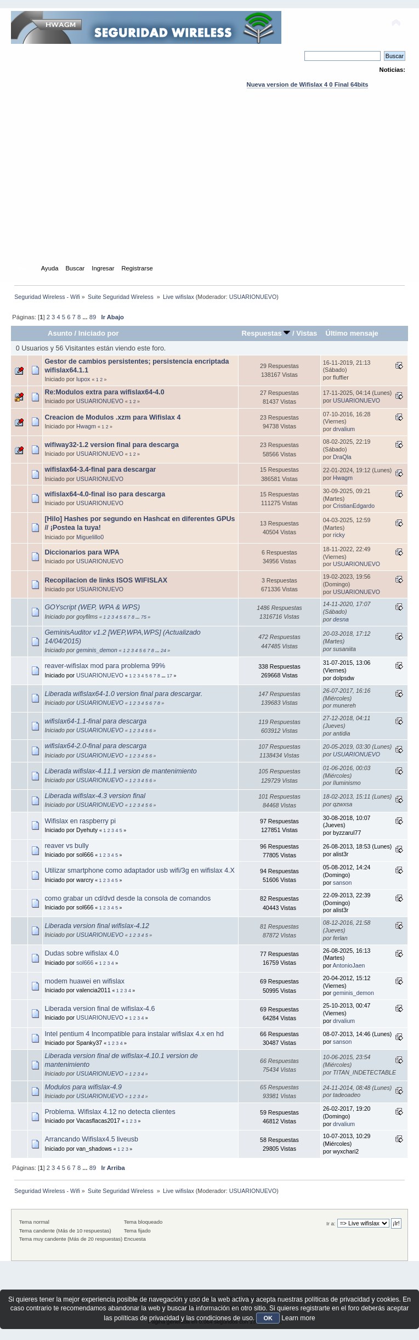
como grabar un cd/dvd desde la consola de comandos (127, 898)
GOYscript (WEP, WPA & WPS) (92, 607)
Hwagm (86, 426)
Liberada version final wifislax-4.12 (96, 926)
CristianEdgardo (354, 505)
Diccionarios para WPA (81, 552)
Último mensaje (351, 333)
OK (268, 1318)
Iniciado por (98, 333)
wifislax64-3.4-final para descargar (100, 469)
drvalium (344, 429)
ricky (339, 535)
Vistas (306, 333)
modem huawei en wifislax (84, 981)
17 (169, 676)
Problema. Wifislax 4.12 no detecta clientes (109, 1112)
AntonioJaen (349, 965)
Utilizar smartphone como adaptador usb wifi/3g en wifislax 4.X (139, 870)
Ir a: (330, 1223)
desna (341, 619)
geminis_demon (96, 650)
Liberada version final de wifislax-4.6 (99, 1009)
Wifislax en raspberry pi (80, 821)
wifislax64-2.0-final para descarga (95, 746)
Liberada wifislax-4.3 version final (94, 796)
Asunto (60, 333)
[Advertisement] (210, 186)
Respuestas (266, 333)
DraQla (342, 457)
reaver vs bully (66, 846)
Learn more (298, 1318)
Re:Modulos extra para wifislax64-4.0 (104, 392)
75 (143, 617)
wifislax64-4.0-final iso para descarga (104, 494)
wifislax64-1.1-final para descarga (95, 721)
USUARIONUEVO (252, 296)
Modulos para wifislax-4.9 (83, 1087)
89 (92, 317)
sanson (342, 882)
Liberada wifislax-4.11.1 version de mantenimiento (120, 771)
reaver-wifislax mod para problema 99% (104, 666)
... (85, 317)
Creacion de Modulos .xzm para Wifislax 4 (112, 417)
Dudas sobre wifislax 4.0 (81, 953)
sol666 (84, 962)
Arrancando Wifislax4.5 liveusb (91, 1139)
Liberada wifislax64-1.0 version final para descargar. (123, 694)
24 (163, 650)
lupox (83, 379)
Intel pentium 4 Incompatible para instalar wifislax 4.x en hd (133, 1034)
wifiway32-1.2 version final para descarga (111, 445)
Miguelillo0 (90, 537)
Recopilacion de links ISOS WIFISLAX (105, 580)
